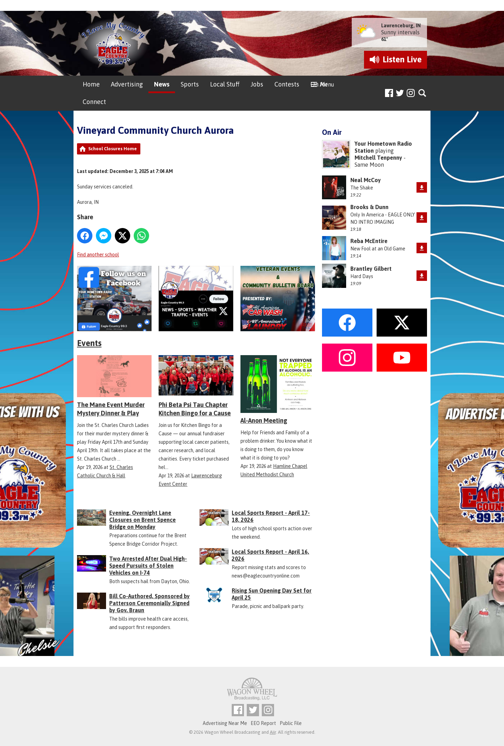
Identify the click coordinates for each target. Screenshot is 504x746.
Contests (286, 84)
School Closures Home (112, 148)
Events (89, 343)
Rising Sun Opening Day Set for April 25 (272, 594)
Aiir (273, 732)
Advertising (127, 84)
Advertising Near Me (225, 723)
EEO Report (263, 723)
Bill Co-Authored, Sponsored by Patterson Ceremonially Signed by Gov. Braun (149, 603)
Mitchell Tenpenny (378, 157)
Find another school (98, 254)
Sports (190, 84)
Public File (291, 723)
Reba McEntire (368, 241)
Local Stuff (224, 84)
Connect (94, 101)
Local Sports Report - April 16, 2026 (270, 555)
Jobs (257, 84)
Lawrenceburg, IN (401, 25)
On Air (319, 84)
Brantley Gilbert (371, 268)
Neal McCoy (365, 180)
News (161, 84)
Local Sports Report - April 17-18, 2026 (271, 516)
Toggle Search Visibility (422, 93)
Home (91, 84)
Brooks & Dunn (369, 207)
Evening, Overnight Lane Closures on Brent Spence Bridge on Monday (142, 520)
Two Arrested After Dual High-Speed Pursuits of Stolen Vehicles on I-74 (148, 565)
